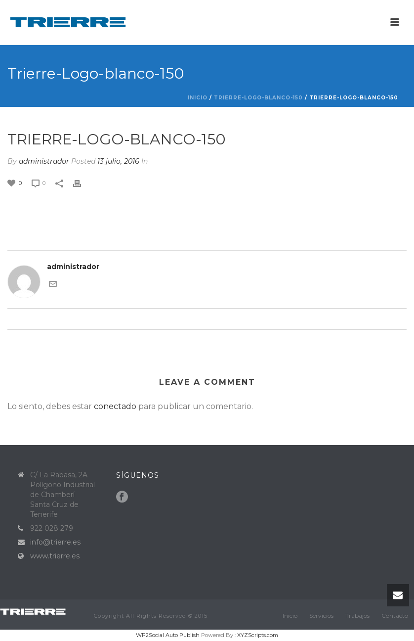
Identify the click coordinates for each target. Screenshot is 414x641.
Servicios (321, 615)
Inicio (197, 97)
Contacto (394, 615)
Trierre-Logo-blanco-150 (258, 97)
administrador (44, 161)
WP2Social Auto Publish (168, 635)
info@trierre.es (55, 542)
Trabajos (357, 615)
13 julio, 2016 (118, 161)
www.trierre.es (55, 555)
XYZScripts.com (257, 635)
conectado (115, 406)
